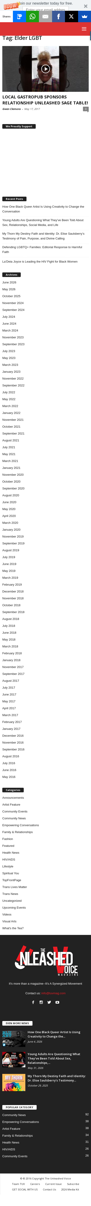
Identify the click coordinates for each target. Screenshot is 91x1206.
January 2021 (11, 468)
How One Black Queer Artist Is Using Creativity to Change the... (54, 1034)
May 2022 (8, 399)
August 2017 (10, 680)
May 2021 (8, 454)
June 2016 (9, 770)
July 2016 (8, 763)
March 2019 (10, 577)
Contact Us (49, 1189)
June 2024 (9, 323)
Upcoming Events (14, 907)
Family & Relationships (17, 832)
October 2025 (11, 296)
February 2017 (12, 722)
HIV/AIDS (8, 859)
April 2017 (9, 708)
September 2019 (13, 543)
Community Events (14, 811)
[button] (45, 11)
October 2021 (11, 426)
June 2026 (9, 282)
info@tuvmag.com (53, 993)
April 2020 (9, 516)
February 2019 (12, 584)
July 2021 (8, 447)
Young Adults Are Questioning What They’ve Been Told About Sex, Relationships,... (54, 1058)
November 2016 (13, 742)
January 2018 (11, 660)
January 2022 (11, 413)
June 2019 (9, 564)
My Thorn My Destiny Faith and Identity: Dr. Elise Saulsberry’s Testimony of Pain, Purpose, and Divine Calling (43, 236)
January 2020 (11, 529)
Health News (10, 852)
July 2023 (8, 351)
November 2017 (13, 667)
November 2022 (13, 378)
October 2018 (11, 605)
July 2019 (8, 557)
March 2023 (10, 365)
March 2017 (10, 715)
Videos (7, 914)
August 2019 (10, 550)
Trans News (10, 894)
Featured (8, 845)
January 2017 (11, 729)
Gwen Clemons (11, 109)
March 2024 (10, 330)
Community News (14, 818)
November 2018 (13, 598)
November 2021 (13, 419)
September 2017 (13, 674)
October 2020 (11, 481)
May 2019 (8, 571)
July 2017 (8, 687)
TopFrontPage (11, 880)
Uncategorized (12, 900)
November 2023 (13, 337)
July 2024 (8, 316)
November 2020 (13, 474)
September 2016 (13, 749)
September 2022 (13, 385)
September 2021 (13, 433)
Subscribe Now (45, 17)
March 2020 (10, 522)
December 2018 (13, 591)
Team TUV (18, 1184)
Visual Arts (9, 921)
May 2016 (8, 777)
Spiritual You (10, 873)
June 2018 (9, 632)
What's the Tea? (13, 928)
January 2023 (11, 371)
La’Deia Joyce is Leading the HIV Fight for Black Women (39, 261)
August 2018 (10, 619)
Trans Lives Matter (14, 887)
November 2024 (13, 303)
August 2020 (10, 495)
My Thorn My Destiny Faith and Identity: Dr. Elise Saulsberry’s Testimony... (57, 1078)
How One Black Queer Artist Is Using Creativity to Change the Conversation (43, 209)
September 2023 (13, 344)
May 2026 (8, 289)
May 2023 (8, 358)
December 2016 (13, 735)
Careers (35, 1184)
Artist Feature (11, 804)
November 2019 (13, 536)
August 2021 (10, 440)
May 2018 (8, 639)
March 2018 (10, 646)
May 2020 (8, 509)
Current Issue (53, 1184)
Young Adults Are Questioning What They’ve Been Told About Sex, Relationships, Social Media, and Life (42, 222)
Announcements (13, 797)
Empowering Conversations (20, 825)
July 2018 (8, 625)
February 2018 (12, 653)
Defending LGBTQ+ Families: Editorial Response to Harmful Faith (42, 249)
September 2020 (13, 488)
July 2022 (8, 392)
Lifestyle (7, 866)
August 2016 (10, 756)
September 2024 (13, 310)
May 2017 (8, 701)
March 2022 (10, 406)
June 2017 (9, 694)
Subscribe (73, 1184)
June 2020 (9, 502)
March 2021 (10, 461)
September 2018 (13, 612)
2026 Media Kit (70, 1189)
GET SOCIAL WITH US (25, 1189)
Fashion (7, 839)
